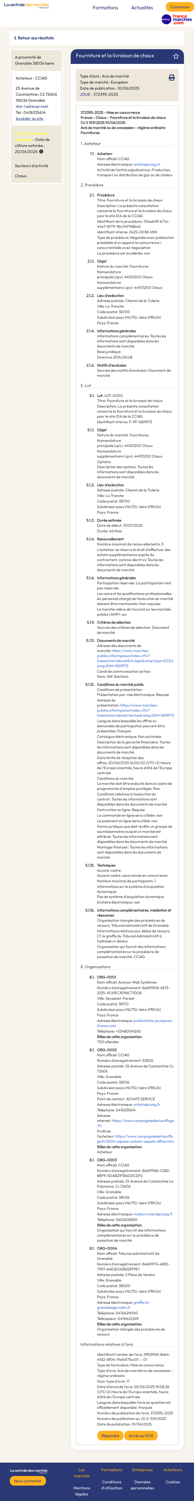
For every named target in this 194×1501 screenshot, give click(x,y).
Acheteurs (172, 1469)
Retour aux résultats (36, 37)
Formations (105, 7)
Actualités (142, 7)
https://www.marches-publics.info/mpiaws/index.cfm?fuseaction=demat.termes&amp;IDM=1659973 (135, 710)
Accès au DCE (141, 1435)
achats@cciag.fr (147, 164)
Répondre (110, 1435)
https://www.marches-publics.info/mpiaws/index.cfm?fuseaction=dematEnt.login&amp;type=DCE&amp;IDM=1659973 (135, 658)
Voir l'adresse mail (32, 106)
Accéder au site (29, 118)
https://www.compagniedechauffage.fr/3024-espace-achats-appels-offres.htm (135, 1139)
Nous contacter (28, 1480)
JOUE (85, 94)
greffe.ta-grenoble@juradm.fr (123, 1305)
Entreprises (142, 1469)
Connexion (180, 6)
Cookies (173, 1481)
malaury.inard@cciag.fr (153, 1214)
